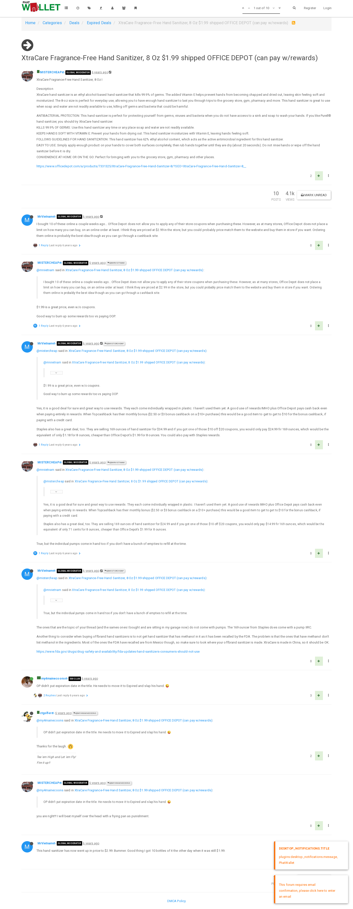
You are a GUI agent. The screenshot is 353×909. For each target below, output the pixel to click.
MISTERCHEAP (51, 72)
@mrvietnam (46, 270)
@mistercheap (47, 351)
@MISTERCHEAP (114, 343)
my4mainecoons (53, 678)
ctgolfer (46, 713)
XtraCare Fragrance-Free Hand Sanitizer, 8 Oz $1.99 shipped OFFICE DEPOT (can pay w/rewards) (134, 270)
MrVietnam (45, 216)
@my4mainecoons (85, 713)
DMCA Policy (176, 901)
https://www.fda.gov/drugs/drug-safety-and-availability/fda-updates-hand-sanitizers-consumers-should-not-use (118, 651)
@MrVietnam (116, 263)
